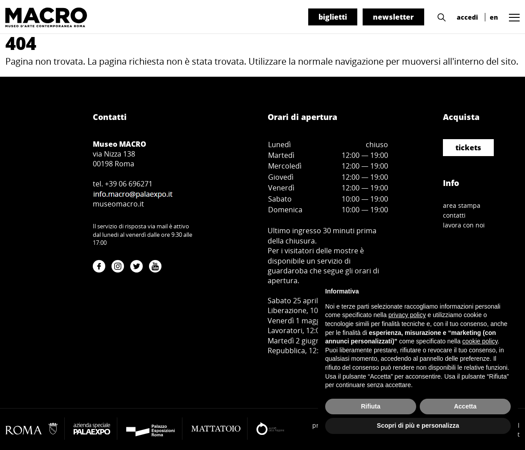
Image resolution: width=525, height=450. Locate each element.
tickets (468, 148)
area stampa (461, 205)
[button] (439, 16)
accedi (467, 17)
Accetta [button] (465, 406)
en (494, 17)
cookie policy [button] (479, 341)
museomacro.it (118, 204)
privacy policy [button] (407, 314)
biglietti (332, 17)
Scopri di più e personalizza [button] (418, 425)
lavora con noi (464, 225)
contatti (454, 215)
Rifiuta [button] (370, 406)
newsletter (393, 17)
